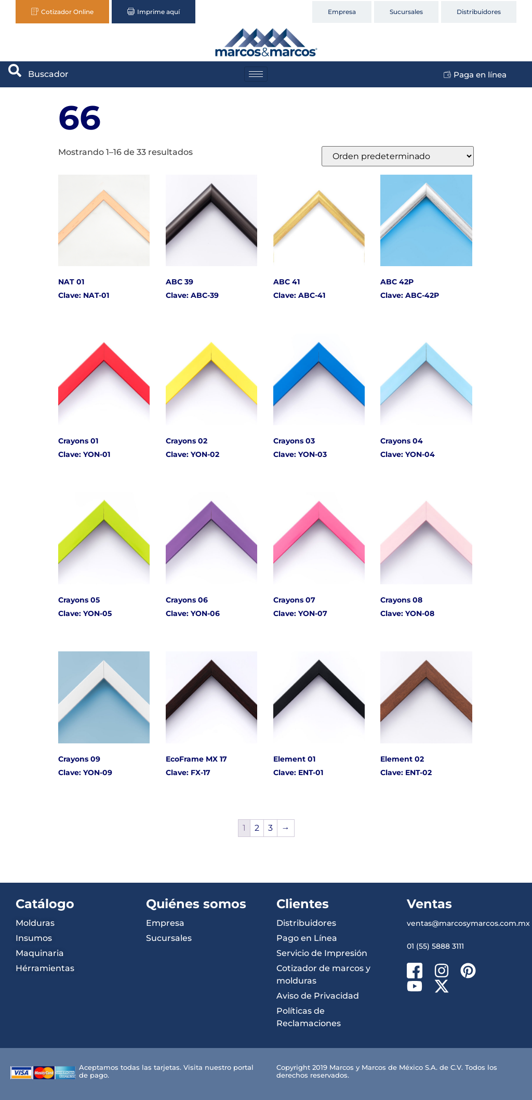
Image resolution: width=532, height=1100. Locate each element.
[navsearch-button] (15, 74)
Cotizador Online (62, 12)
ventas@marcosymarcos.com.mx (468, 923)
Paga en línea (475, 74)
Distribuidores (479, 12)
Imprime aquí (153, 12)
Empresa (342, 12)
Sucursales (406, 12)
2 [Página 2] (257, 828)
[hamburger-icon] (256, 74)
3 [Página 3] (270, 828)
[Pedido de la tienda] (398, 156)
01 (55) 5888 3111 (435, 946)
